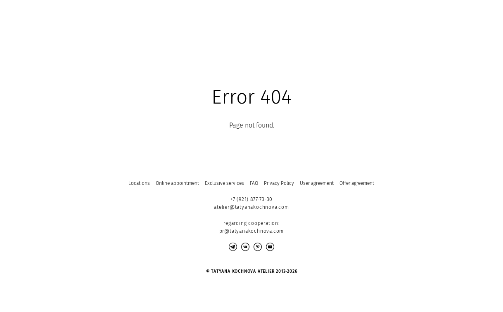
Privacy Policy (279, 183)
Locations (139, 183)
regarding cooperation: (251, 223)
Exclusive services (224, 183)
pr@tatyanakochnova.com (251, 231)
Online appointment (177, 183)
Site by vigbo (76, 293)
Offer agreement (356, 183)
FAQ (254, 183)
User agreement (317, 183)
